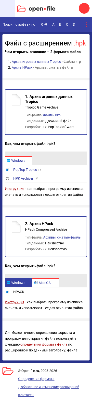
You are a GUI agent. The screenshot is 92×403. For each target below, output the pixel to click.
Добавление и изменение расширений (48, 387)
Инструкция (14, 189)
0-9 (44, 24)
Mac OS (42, 283)
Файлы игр (52, 115)
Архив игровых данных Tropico (36, 62)
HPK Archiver (23, 178)
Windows (15, 161)
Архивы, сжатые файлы (62, 237)
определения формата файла (43, 344)
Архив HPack (22, 67)
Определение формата (36, 379)
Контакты (26, 395)
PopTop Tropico (25, 170)
